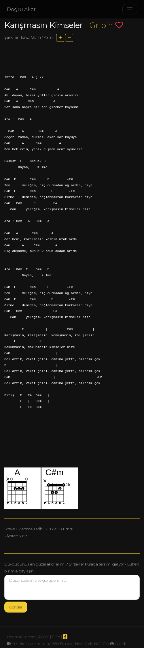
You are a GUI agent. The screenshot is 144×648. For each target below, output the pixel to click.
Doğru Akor (21, 9)
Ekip (56, 636)
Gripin (101, 25)
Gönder (15, 607)
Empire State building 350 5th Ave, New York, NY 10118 (60, 643)
